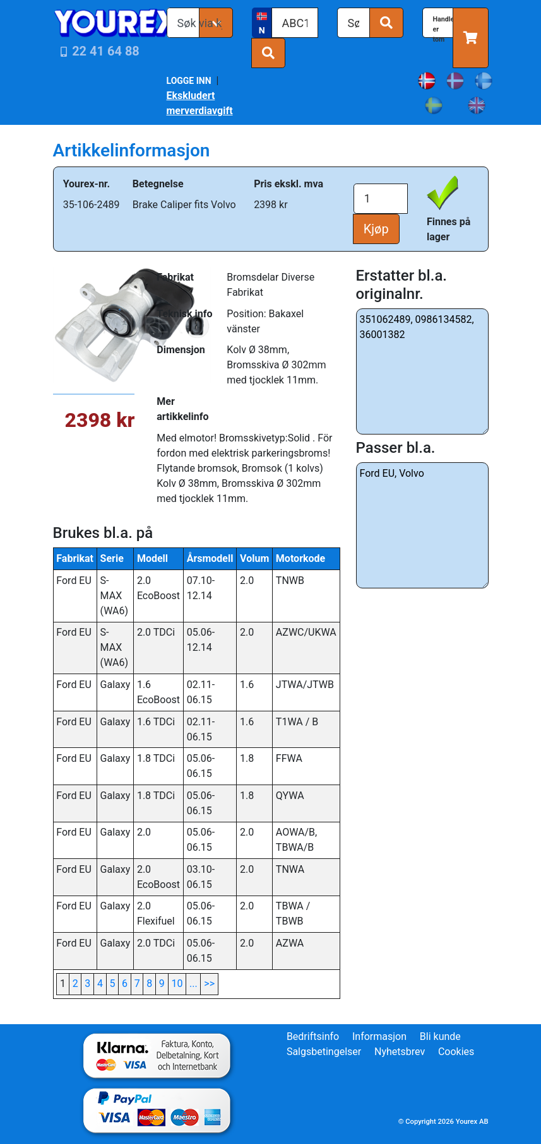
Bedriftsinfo (313, 1036)
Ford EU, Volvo (422, 525)
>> (209, 983)
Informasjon (379, 1036)
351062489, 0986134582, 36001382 (422, 371)
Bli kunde (440, 1036)
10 (176, 983)
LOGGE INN (189, 81)
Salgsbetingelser (324, 1052)
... (193, 983)
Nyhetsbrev (399, 1052)
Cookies (456, 1052)
